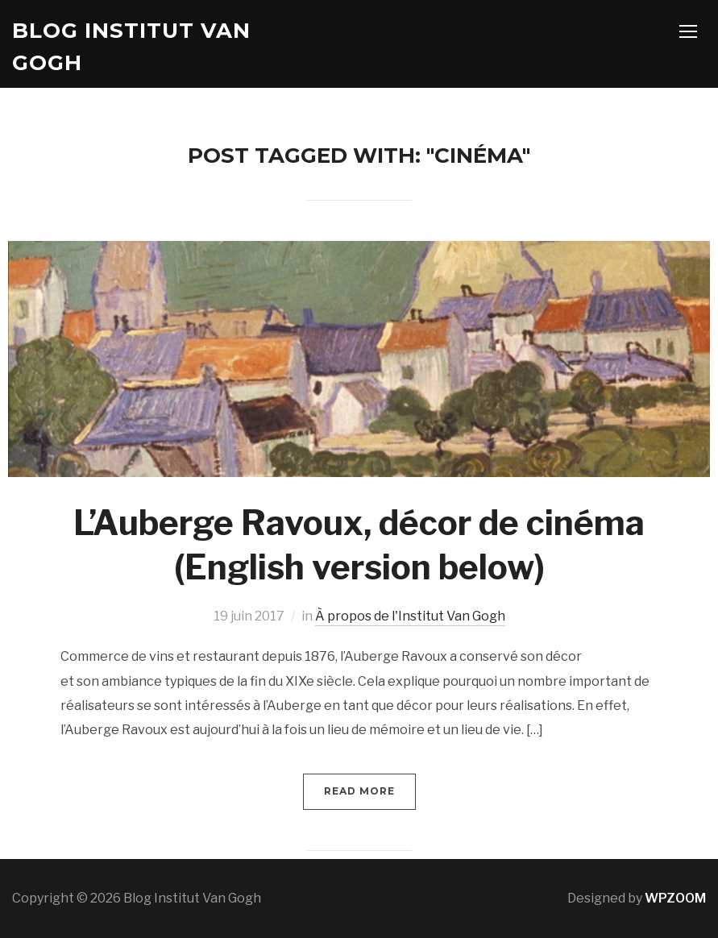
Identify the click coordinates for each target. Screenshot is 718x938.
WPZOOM (675, 898)
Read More (359, 791)
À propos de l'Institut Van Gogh (410, 616)
